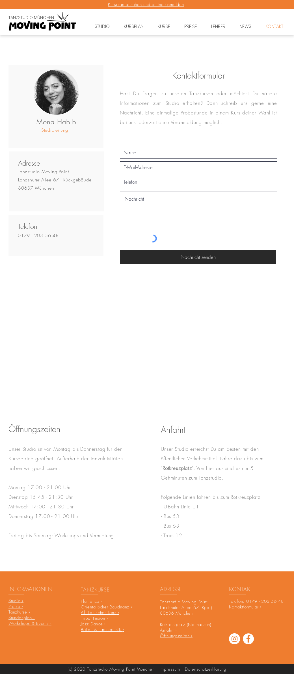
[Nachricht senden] (198, 257)
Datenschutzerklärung (205, 669)
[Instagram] (234, 638)
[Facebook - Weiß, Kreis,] (248, 638)
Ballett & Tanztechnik (102, 629)
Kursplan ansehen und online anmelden (146, 4)
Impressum (169, 669)
